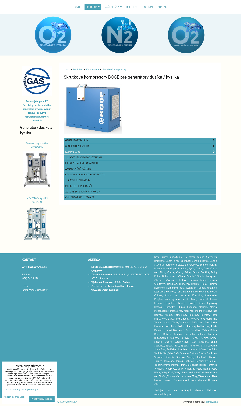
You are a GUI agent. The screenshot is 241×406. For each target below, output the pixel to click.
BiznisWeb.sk (212, 401)
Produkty (93, 7)
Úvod (78, 7)
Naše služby (113, 7)
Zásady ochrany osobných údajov (60, 401)
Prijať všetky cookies (41, 398)
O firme (148, 7)
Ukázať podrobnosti (14, 396)
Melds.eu (212, 390)
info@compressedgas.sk (35, 289)
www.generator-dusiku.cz (104, 289)
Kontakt (163, 7)
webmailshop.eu (163, 394)
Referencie (133, 7)
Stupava (192, 349)
